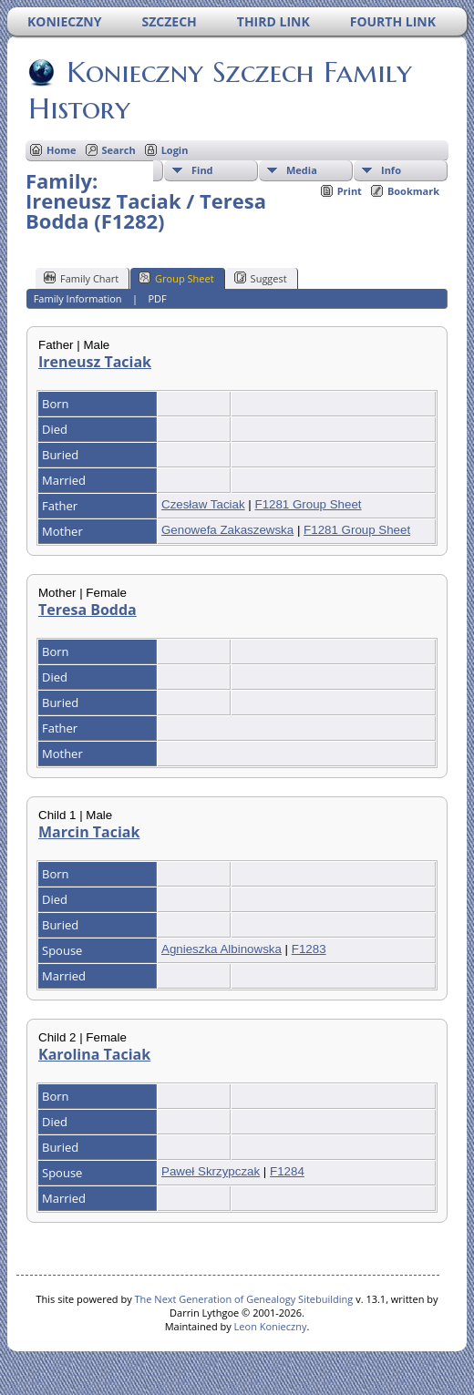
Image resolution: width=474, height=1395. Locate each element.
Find (202, 170)
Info (391, 170)
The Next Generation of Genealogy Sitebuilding (244, 1299)
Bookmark (413, 191)
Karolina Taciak (94, 1054)
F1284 (287, 1171)
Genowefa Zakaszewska (227, 530)
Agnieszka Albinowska (221, 949)
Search (119, 150)
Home (61, 150)
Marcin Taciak (88, 832)
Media (301, 170)
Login (175, 150)
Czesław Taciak (203, 504)
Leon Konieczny (270, 1326)
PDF (157, 298)
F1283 (309, 949)
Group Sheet (176, 278)
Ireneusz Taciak (94, 362)
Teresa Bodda (87, 610)
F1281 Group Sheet (307, 504)
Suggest (260, 278)
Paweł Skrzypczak (210, 1171)
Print (349, 191)
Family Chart (81, 278)
